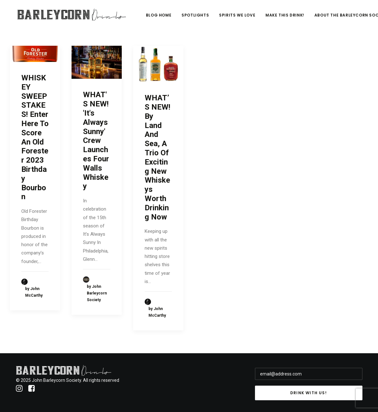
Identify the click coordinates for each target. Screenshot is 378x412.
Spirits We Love (277, 18)
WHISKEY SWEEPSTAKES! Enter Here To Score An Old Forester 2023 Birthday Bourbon (35, 137)
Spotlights (235, 18)
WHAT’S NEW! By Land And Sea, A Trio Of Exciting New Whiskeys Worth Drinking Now (157, 157)
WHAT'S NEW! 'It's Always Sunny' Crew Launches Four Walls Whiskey (96, 140)
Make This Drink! (324, 18)
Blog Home (198, 18)
